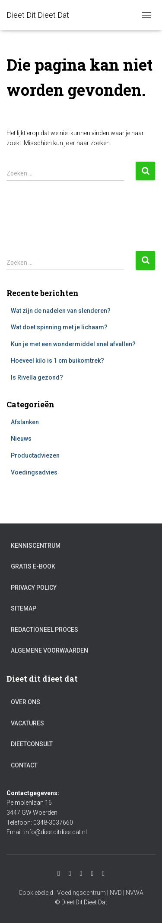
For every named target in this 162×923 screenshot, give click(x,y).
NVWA (134, 892)
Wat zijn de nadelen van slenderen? (61, 310)
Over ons (25, 702)
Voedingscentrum (81, 892)
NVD (116, 892)
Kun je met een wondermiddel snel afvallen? (73, 344)
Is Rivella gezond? (37, 377)
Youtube (70, 874)
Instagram (58, 874)
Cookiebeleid (36, 892)
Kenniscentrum (35, 545)
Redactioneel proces (44, 629)
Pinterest (103, 874)
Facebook (81, 874)
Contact (24, 765)
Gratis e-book (33, 566)
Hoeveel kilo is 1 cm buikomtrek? (57, 360)
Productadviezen (35, 455)
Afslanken (25, 422)
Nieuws (21, 438)
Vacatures (27, 723)
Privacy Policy (34, 587)
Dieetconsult (32, 744)
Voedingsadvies (34, 472)
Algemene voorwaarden (49, 650)
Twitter (92, 874)
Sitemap (23, 608)
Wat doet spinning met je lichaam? (59, 327)
